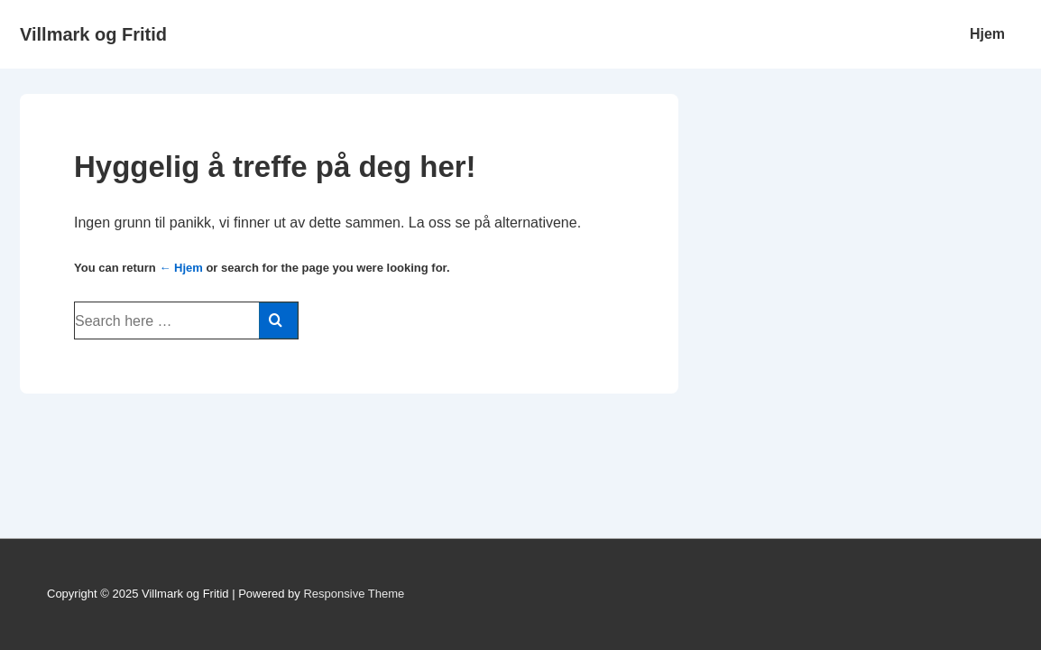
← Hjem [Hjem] (180, 267)
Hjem (987, 34)
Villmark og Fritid (93, 34)
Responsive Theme (353, 593)
